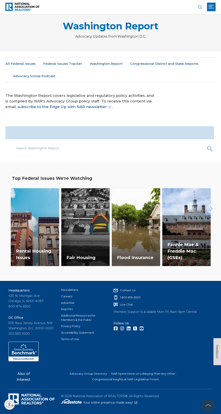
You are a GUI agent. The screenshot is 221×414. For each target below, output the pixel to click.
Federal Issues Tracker (62, 64)
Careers (66, 296)
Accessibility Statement (77, 332)
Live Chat (126, 304)
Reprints (67, 309)
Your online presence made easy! (110, 402)
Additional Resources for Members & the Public (78, 318)
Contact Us (128, 290)
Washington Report (110, 26)
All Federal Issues (20, 64)
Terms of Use (70, 339)
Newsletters (69, 289)
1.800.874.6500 (130, 297)
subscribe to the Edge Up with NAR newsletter (64, 94)
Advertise (67, 302)
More (134, 64)
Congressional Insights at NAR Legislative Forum (125, 379)
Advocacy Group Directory (88, 373)
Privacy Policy (70, 326)
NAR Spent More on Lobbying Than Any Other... (144, 373)
